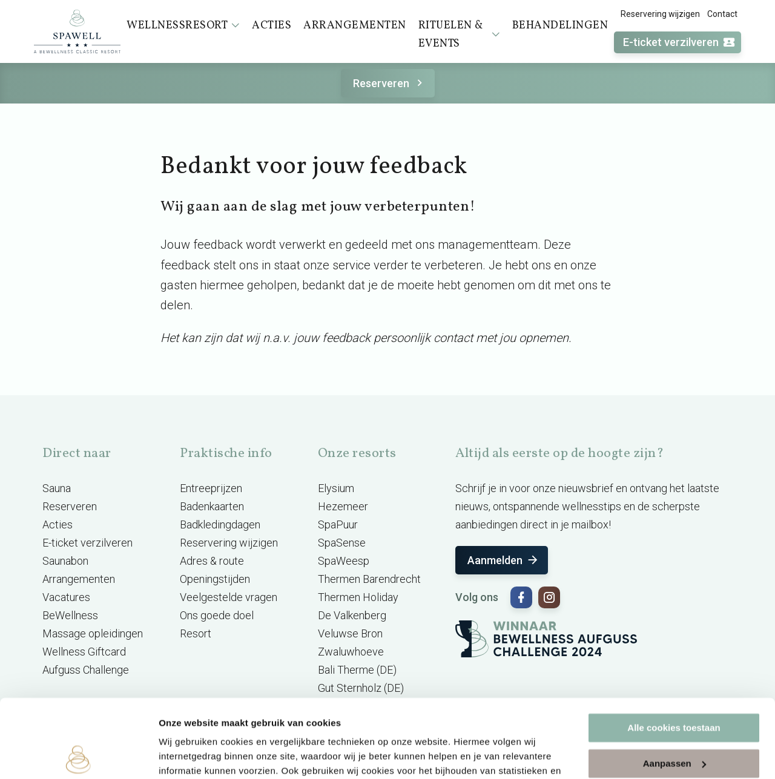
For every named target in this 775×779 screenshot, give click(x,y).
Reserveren (389, 83)
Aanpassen (674, 685)
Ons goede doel (217, 615)
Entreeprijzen (211, 488)
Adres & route (212, 560)
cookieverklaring (283, 722)
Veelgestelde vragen (228, 597)
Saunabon (65, 560)
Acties (57, 524)
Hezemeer (343, 506)
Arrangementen (78, 579)
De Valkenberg (352, 615)
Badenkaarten (212, 506)
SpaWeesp (343, 560)
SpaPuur (338, 524)
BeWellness (70, 615)
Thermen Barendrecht (369, 579)
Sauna (56, 488)
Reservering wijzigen (660, 14)
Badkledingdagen (220, 524)
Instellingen (184, 755)
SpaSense (342, 542)
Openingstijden (215, 579)
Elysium (336, 488)
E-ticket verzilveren (679, 42)
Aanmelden (503, 560)
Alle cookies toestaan (673, 650)
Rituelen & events (459, 34)
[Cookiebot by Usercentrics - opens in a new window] (78, 755)
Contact (722, 14)
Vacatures (66, 597)
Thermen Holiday (358, 597)
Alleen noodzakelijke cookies (674, 720)
